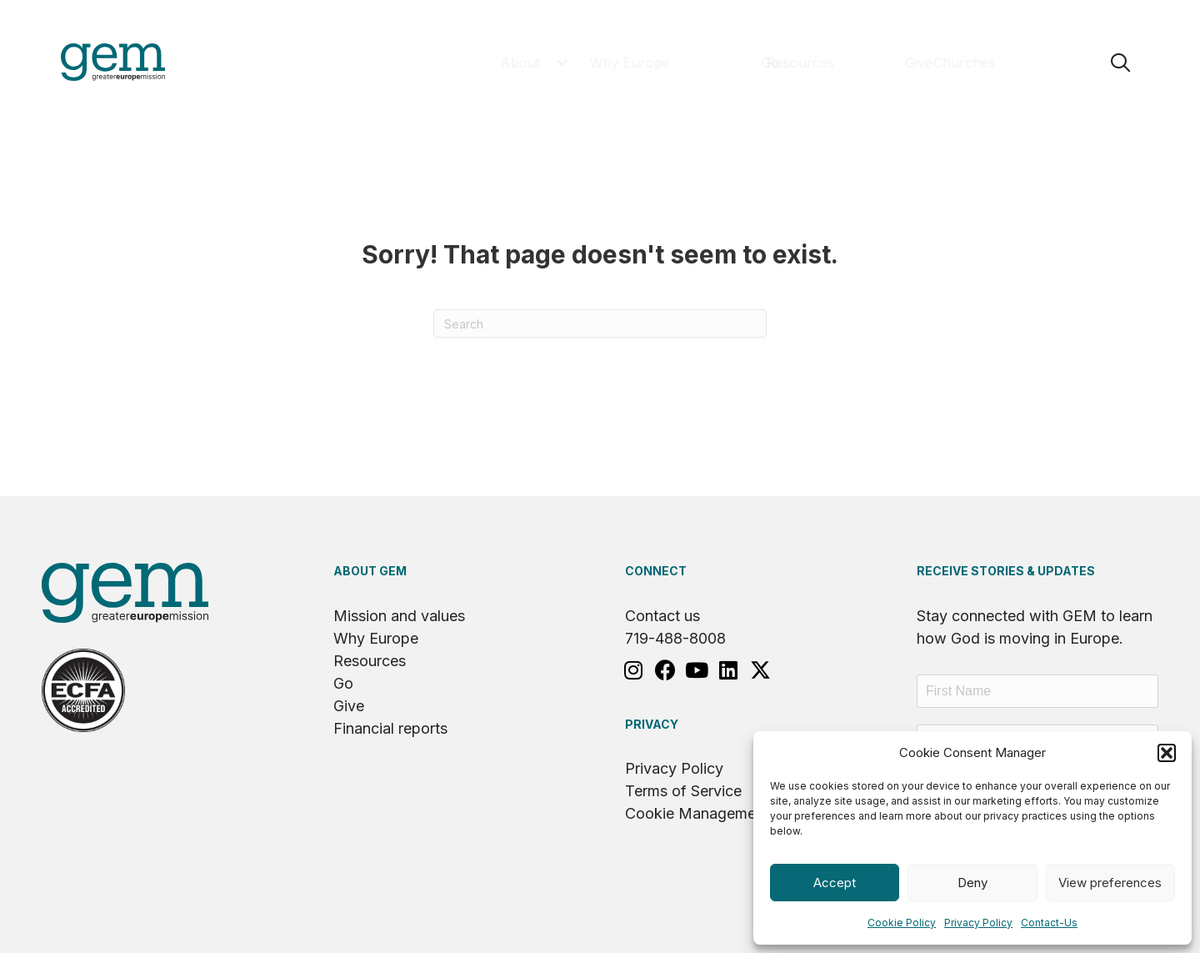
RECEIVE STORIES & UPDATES (1006, 571)
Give (348, 706)
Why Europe (375, 639)
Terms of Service (683, 791)
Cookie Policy (902, 922)
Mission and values (399, 616)
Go (343, 684)
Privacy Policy (978, 922)
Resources (369, 661)
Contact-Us (1049, 922)
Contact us (662, 616)
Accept (834, 882)
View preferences (1110, 882)
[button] (1166, 753)
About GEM (370, 571)
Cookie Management (697, 814)
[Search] (600, 324)
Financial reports (390, 729)
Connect (656, 571)
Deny (973, 882)
